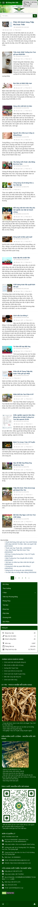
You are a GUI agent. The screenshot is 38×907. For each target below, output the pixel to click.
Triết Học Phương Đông (10, 597)
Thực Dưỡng (7, 588)
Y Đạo (5, 592)
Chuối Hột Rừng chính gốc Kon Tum (21, 542)
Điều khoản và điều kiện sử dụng (13, 665)
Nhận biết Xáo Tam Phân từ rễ (23, 394)
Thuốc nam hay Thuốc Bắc (18, 548)
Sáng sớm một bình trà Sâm (22, 106)
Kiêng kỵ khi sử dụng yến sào (19, 570)
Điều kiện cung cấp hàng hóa (12, 676)
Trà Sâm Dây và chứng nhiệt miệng (20, 572)
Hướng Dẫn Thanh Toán (11, 668)
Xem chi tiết (26, 6)
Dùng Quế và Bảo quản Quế (22, 237)
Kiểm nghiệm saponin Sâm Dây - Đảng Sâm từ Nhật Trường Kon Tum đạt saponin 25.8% (24, 417)
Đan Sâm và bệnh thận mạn (22, 83)
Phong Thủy (6, 601)
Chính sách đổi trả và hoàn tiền (13, 671)
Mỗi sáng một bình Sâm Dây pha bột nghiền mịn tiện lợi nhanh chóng (24, 210)
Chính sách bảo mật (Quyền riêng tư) (15, 662)
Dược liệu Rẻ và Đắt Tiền (21, 258)
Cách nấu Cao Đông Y (20, 315)
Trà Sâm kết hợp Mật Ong (21, 346)
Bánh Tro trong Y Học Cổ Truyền (24, 442)
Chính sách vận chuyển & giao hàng (14, 674)
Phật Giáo (6, 613)
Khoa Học (6, 609)
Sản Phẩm (6, 621)
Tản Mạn (5, 605)
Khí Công (6, 584)
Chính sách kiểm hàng (10, 679)
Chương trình (7, 617)
